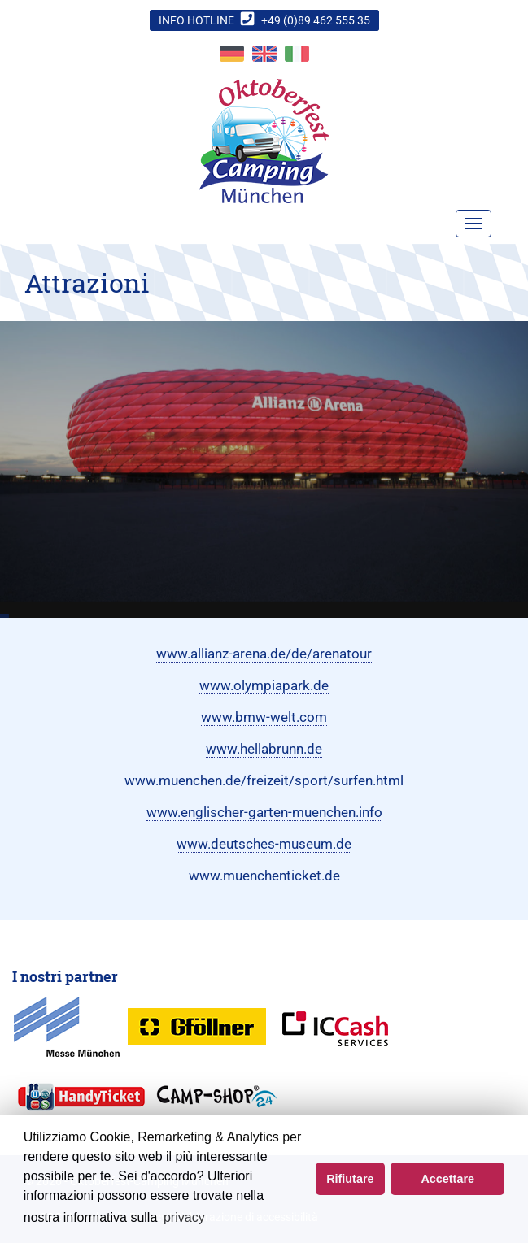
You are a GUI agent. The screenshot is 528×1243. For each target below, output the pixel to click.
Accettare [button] (447, 1178)
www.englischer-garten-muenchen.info (264, 812)
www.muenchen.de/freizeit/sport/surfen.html (264, 780)
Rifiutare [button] (349, 1178)
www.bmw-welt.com (264, 717)
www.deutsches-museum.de (264, 844)
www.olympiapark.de (264, 685)
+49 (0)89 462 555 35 (315, 20)
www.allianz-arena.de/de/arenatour (264, 653)
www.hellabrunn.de (264, 749)
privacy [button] (184, 1217)
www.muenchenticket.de (264, 875)
